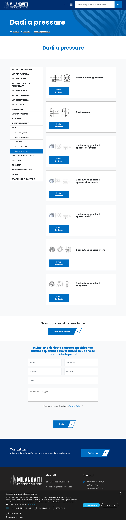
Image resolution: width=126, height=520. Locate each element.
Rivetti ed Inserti (20, 123)
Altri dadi (18, 141)
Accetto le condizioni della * (63, 406)
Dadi (14, 128)
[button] (42, 517)
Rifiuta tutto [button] (110, 505)
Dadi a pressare (21, 151)
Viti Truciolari (19, 90)
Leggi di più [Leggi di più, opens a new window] (32, 504)
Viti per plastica (20, 74)
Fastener (16, 160)
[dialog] (63, 505)
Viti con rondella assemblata (21, 84)
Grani (15, 174)
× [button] (123, 493)
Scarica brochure (66, 331)
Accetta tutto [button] (91, 505)
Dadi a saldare (20, 146)
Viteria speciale (20, 114)
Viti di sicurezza (20, 100)
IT (64, 4)
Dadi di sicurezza (21, 137)
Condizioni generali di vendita (59, 487)
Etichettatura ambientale (57, 482)
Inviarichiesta (58, 91)
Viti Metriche (18, 104)
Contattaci (97, 453)
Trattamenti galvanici (24, 179)
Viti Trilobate (19, 78)
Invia (65, 424)
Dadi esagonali (20, 132)
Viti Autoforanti (21, 95)
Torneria (16, 165)
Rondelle (16, 118)
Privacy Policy (75, 406)
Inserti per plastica (22, 169)
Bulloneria (17, 109)
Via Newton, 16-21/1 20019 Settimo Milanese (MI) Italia (95, 485)
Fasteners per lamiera (23, 155)
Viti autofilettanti (22, 69)
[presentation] (45, 413)
